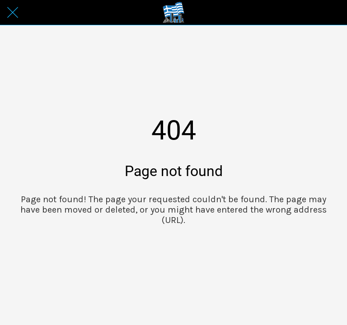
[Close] (12, 12)
